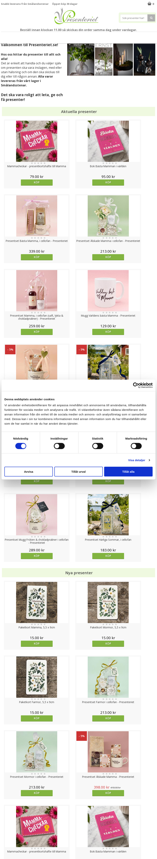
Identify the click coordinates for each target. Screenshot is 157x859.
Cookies (6, 816)
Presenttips (108, 36)
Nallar (4, 845)
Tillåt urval (78, 471)
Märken (80, 44)
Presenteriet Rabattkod (16, 839)
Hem (124, 36)
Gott (66, 44)
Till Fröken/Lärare (42, 36)
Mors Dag (19, 36)
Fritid (147, 36)
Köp (20, 182)
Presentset (88, 36)
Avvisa (28, 471)
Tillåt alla (128, 471)
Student (60, 36)
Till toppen (78, 803)
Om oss (6, 833)
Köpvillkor (7, 828)
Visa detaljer (136, 460)
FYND (92, 44)
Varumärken (8, 822)
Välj (20, 582)
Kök (135, 36)
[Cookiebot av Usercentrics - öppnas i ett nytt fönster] (136, 385)
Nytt (7, 36)
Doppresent (8, 851)
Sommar (72, 36)
